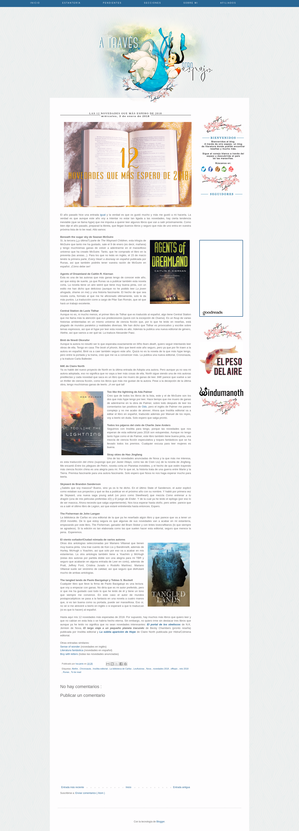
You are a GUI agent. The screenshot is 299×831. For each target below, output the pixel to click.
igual (103, 214)
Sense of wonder (70, 646)
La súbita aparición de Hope (117, 631)
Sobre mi (190, 3)
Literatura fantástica (71, 650)
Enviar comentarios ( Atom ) (90, 793)
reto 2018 (184, 668)
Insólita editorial (100, 668)
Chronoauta (85, 668)
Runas (66, 672)
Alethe (75, 668)
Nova (149, 668)
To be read (76, 672)
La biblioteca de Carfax (121, 668)
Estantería (71, 3)
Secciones (152, 3)
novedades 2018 (161, 668)
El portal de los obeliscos (163, 624)
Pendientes (112, 3)
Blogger (160, 821)
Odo (144, 406)
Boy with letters (69, 654)
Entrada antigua (181, 787)
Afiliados (228, 3)
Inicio (35, 3)
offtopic (174, 668)
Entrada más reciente (72, 787)
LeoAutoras (139, 668)
